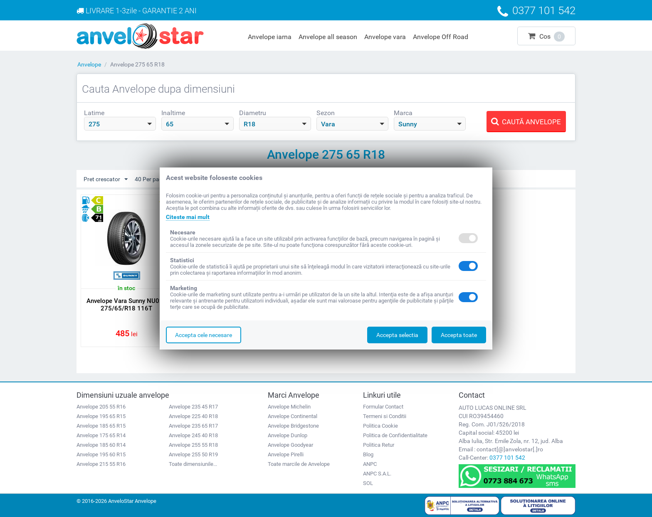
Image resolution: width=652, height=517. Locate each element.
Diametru (252, 113)
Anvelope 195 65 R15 (101, 416)
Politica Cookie (380, 426)
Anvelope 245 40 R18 (193, 435)
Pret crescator (106, 179)
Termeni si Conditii (384, 416)
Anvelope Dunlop (287, 435)
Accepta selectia (397, 335)
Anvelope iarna (269, 37)
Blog (368, 454)
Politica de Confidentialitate (395, 435)
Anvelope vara (385, 37)
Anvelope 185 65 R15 (101, 426)
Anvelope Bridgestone (293, 426)
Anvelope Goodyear (290, 445)
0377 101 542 (507, 457)
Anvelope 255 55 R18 (193, 445)
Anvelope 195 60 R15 (101, 454)
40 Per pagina (156, 179)
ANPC (370, 464)
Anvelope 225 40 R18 (193, 416)
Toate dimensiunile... (193, 464)
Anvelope (89, 64)
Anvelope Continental (292, 416)
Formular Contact (383, 407)
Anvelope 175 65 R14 (101, 435)
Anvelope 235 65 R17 (193, 426)
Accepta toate (459, 335)
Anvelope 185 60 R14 (101, 445)
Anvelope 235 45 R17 (193, 407)
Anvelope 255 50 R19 (193, 454)
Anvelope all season (328, 37)
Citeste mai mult (188, 217)
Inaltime (173, 113)
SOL (368, 483)
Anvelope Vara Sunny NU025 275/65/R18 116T (126, 304)
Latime (94, 113)
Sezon (325, 113)
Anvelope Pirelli (286, 454)
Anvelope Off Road (440, 37)
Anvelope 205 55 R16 (101, 407)
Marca (403, 113)
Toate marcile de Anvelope (299, 464)
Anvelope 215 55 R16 (101, 464)
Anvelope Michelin (289, 407)
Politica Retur (378, 445)
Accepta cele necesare (203, 335)
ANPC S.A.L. (377, 473)
